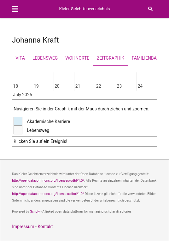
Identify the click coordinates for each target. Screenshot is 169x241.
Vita (20, 58)
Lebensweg (45, 58)
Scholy (35, 211)
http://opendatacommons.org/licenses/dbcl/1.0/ (48, 194)
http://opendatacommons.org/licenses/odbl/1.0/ (48, 181)
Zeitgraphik (110, 58)
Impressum (23, 226)
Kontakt (45, 226)
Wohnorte (77, 58)
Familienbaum (147, 58)
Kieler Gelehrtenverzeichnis (84, 8)
